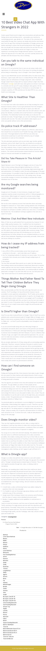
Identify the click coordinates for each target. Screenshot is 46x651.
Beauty (5, 539)
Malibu (5, 540)
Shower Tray (6, 607)
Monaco (5, 543)
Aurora (5, 556)
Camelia (5, 611)
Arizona (5, 576)
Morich (5, 620)
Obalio (4, 562)
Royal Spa (5, 566)
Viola (4, 592)
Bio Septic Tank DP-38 (9, 599)
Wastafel (5, 617)
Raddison (5, 547)
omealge (11, 84)
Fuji (4, 580)
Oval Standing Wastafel (9, 605)
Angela (5, 608)
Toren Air (5, 627)
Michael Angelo (7, 584)
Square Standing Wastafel (10, 623)
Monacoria (6, 552)
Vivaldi (5, 594)
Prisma (5, 615)
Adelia (4, 572)
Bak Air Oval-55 (7, 635)
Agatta (5, 574)
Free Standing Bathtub (9, 555)
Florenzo (5, 558)
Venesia (5, 590)
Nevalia (5, 586)
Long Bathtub (7, 571)
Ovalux (5, 588)
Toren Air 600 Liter (8, 639)
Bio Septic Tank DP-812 (9, 601)
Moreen (5, 612)
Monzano (5, 560)
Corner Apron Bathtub (9, 537)
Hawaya (5, 582)
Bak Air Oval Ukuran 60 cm (10, 631)
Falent (5, 619)
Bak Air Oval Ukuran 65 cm (10, 633)
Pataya (5, 544)
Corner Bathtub (7, 551)
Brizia (4, 578)
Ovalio (4, 564)
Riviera (5, 548)
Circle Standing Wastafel (9, 603)
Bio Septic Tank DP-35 (9, 597)
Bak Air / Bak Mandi (8, 625)
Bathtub (5, 535)
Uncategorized (12, 517)
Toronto (5, 568)
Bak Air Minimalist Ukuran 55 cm (11, 629)
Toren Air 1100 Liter (8, 637)
